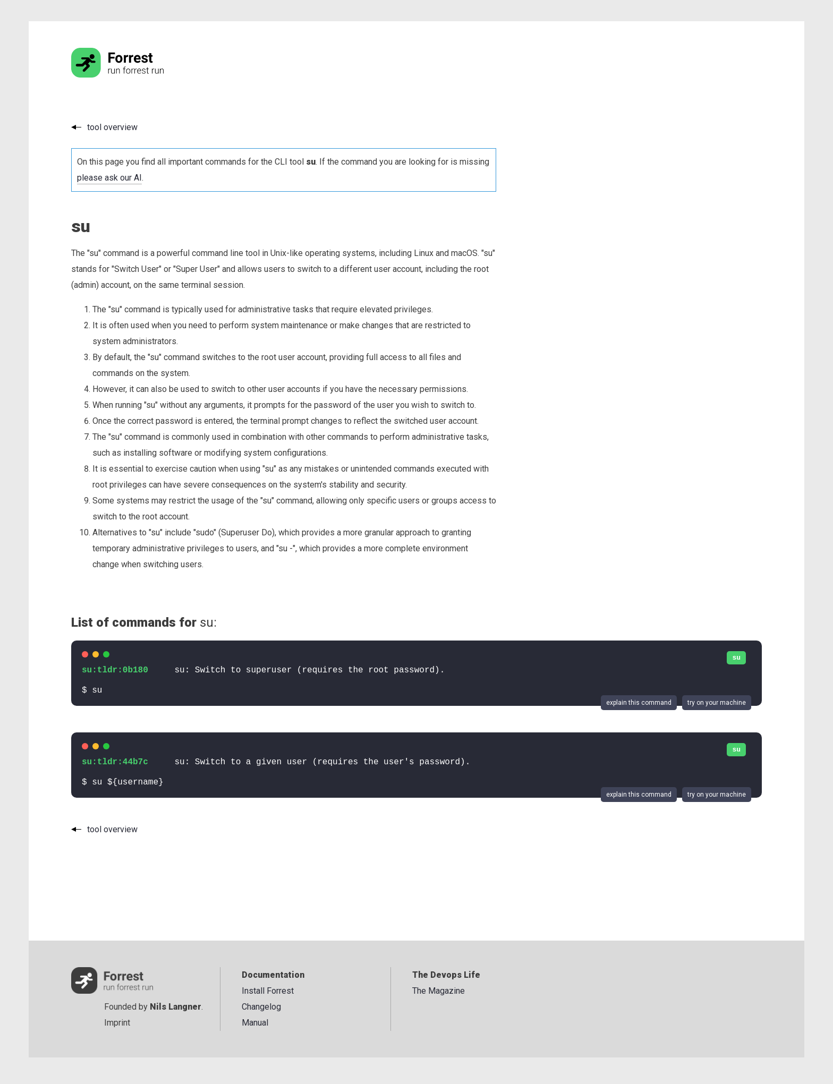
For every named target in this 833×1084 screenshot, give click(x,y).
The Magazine (438, 991)
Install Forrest (268, 991)
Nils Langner (175, 1007)
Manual (255, 1023)
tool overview (112, 127)
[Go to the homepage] (137, 75)
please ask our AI (109, 178)
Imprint (117, 1023)
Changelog (261, 1007)
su (736, 658)
